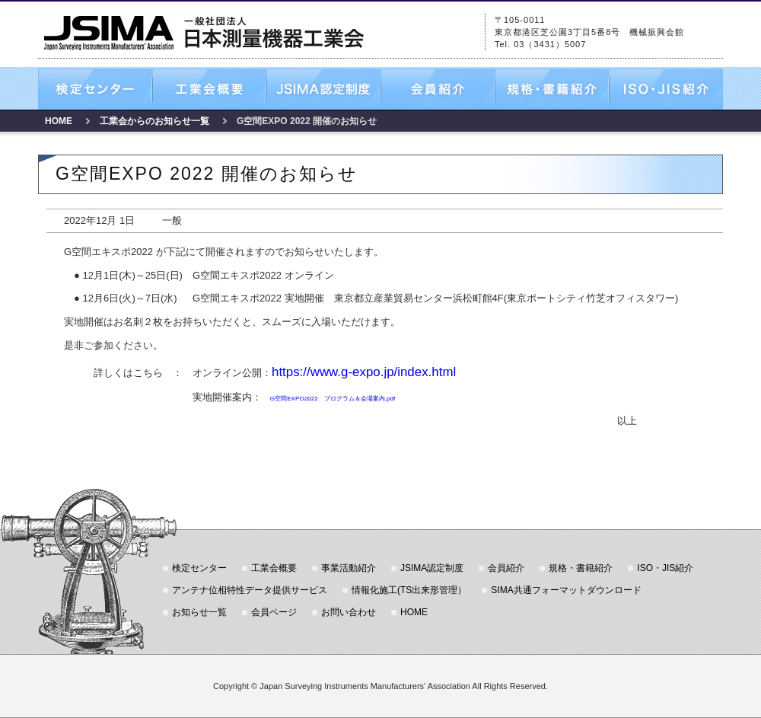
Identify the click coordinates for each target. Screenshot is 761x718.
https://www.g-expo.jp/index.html (364, 372)
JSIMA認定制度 (323, 89)
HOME (58, 121)
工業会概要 (209, 89)
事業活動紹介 (348, 568)
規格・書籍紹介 (552, 89)
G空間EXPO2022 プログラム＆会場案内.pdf (332, 398)
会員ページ (274, 612)
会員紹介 (437, 89)
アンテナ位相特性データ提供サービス (249, 590)
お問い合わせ (348, 612)
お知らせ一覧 (199, 612)
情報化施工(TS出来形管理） (409, 590)
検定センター (95, 89)
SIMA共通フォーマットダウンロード (566, 590)
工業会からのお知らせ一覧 (154, 121)
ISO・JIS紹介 (666, 89)
